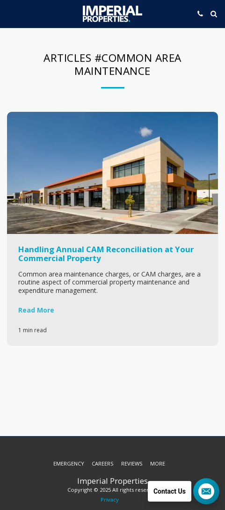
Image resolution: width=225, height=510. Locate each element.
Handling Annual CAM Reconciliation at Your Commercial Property (106, 253)
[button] (10, 13)
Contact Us (169, 491)
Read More (36, 310)
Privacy (110, 499)
